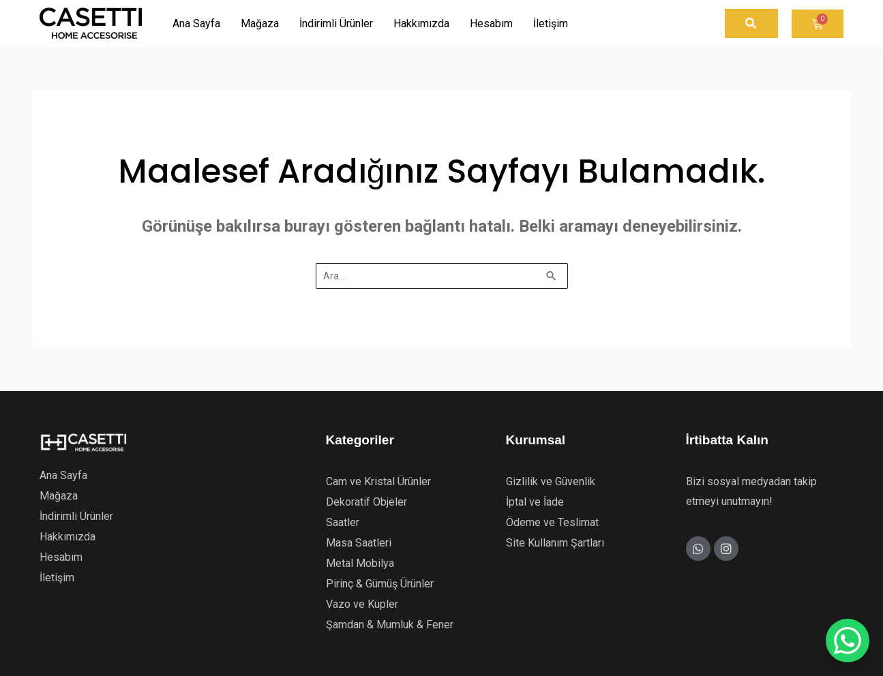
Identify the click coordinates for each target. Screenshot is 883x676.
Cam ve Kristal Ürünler (378, 481)
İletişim (57, 577)
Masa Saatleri (358, 542)
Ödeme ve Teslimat (552, 522)
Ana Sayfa (63, 475)
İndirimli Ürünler (76, 516)
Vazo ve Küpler (362, 604)
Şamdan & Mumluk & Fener (389, 624)
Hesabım (61, 557)
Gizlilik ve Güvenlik (550, 481)
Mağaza (59, 495)
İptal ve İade (535, 501)
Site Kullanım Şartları (555, 542)
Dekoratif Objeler (366, 501)
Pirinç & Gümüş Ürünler (380, 583)
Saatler (342, 522)
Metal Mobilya (360, 563)
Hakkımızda (67, 536)
